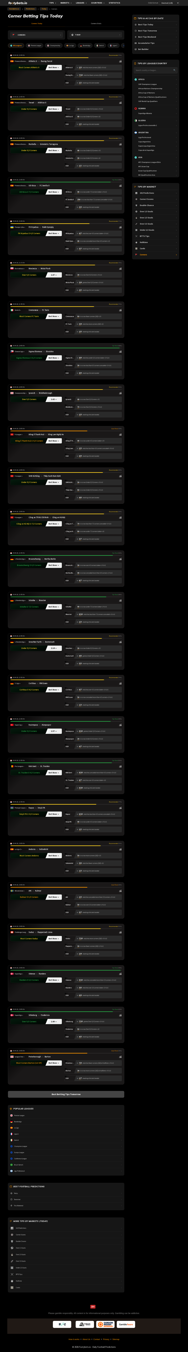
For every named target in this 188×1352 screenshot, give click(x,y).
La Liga (71, 46)
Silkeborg (33, 1016)
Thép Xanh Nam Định (52, 476)
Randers (42, 974)
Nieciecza (33, 269)
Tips (52, 3)
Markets (66, 3)
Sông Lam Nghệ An (55, 435)
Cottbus (32, 684)
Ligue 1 (115, 46)
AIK (30, 891)
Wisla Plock (45, 269)
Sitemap (115, 1340)
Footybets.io (14, 9)
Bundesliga (87, 46)
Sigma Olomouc (35, 352)
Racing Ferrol (46, 61)
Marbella (32, 144)
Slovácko (49, 352)
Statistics (114, 3)
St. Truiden (44, 767)
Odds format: (153, 3)
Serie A (102, 46)
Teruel (31, 103)
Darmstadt (49, 642)
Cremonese (33, 310)
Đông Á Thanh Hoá (36, 435)
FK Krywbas (33, 227)
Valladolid (43, 850)
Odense (32, 974)
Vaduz (31, 933)
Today (44, 9)
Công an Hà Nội (58, 518)
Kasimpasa (33, 725)
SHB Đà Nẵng (34, 476)
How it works (74, 1340)
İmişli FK (41, 808)
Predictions (30, 9)
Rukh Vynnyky (48, 227)
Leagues (81, 3)
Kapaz (31, 808)
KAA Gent (32, 767)
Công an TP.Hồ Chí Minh (38, 518)
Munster (42, 601)
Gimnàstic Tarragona (49, 144)
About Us (86, 1340)
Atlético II (42, 103)
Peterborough (35, 1057)
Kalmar (38, 891)
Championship (54, 46)
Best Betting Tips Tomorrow (66, 1094)
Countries (98, 3)
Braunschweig (35, 559)
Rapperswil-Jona (45, 933)
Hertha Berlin (50, 559)
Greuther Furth (35, 642)
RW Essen (43, 684)
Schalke (32, 601)
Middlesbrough (45, 393)
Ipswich (32, 393)
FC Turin (45, 310)
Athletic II (33, 61)
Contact (96, 1340)
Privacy (106, 1340)
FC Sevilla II (44, 186)
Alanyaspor (46, 725)
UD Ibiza (32, 186)
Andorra (32, 850)
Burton (48, 1057)
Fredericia (45, 1016)
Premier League (35, 46)
